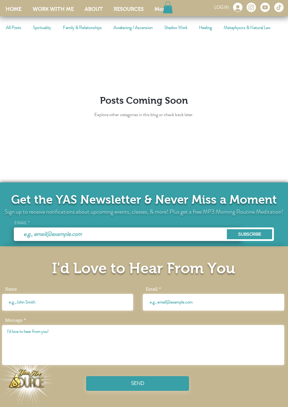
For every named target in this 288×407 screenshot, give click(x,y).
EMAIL (20, 223)
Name (11, 289)
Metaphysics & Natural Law (247, 28)
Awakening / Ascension (133, 28)
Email (152, 289)
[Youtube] (265, 7)
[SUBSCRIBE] (249, 234)
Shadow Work (175, 28)
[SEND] (137, 383)
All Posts (13, 28)
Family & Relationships (82, 28)
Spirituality (42, 28)
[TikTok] (279, 7)
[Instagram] (251, 7)
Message (14, 320)
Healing (205, 28)
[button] (168, 7)
